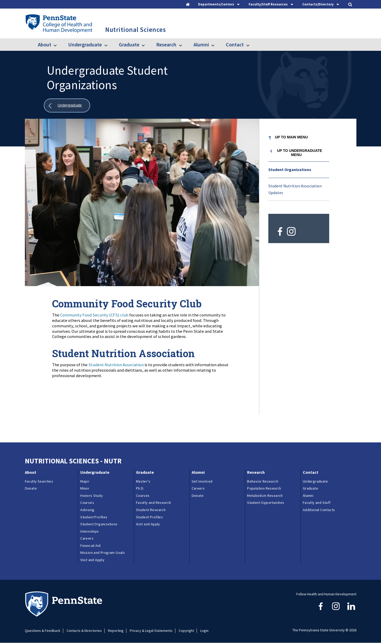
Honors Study (91, 495)
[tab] (219, 4)
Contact (235, 44)
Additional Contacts (319, 509)
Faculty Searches (39, 481)
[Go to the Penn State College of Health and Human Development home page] (58, 23)
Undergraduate (85, 44)
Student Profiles (93, 517)
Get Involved (202, 481)
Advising (87, 509)
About (44, 44)
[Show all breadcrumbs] (67, 105)
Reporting (116, 630)
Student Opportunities (265, 502)
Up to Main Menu (291, 137)
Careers (87, 538)
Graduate (129, 44)
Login (204, 630)
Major (84, 481)
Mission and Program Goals (102, 552)
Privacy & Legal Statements (151, 630)
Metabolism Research (265, 495)
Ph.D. (140, 488)
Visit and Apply (92, 559)
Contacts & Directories (84, 630)
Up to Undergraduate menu (299, 153)
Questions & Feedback (42, 630)
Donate (31, 488)
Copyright (186, 630)
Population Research (264, 488)
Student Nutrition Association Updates (295, 189)
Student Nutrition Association (116, 365)
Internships (89, 531)
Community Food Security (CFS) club (94, 315)
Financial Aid (90, 545)
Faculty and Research (153, 502)
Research (166, 44)
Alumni (201, 44)
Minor (84, 488)
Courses (87, 502)
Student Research (151, 509)
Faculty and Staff (317, 502)
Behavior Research (262, 481)
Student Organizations (289, 169)
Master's (143, 481)
